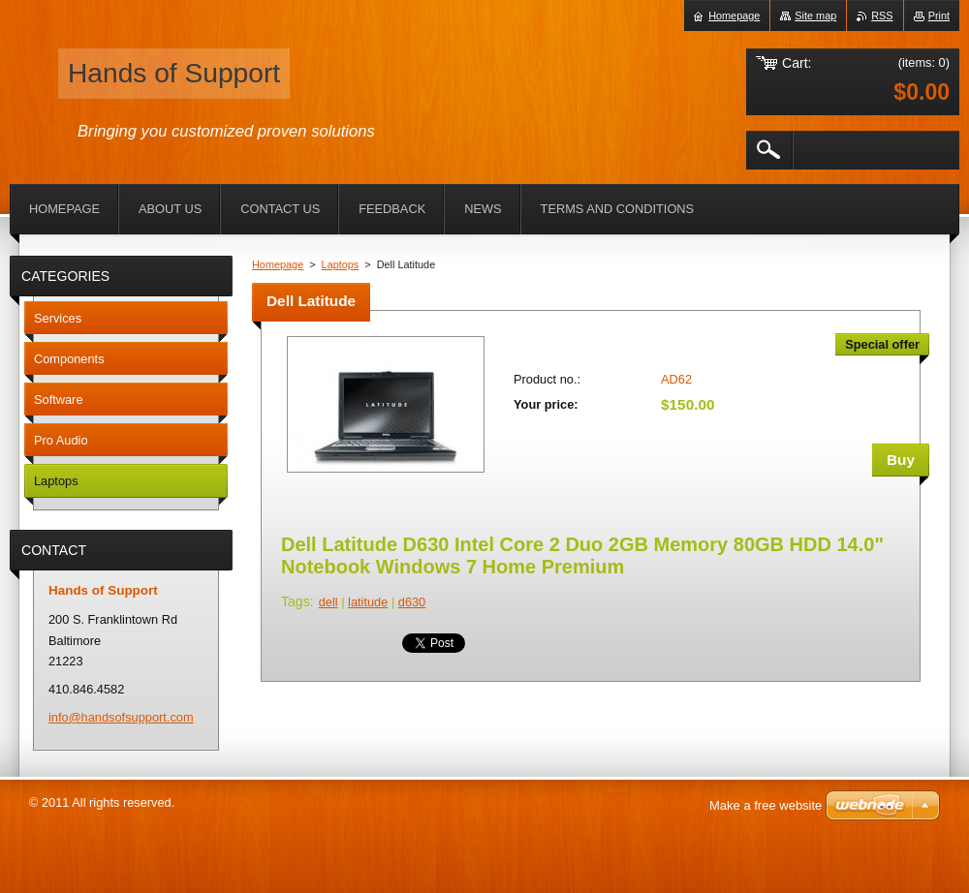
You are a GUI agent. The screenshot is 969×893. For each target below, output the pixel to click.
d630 (411, 602)
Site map (815, 15)
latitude (368, 602)
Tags (295, 601)
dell (328, 602)
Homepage (277, 264)
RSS (881, 15)
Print (939, 15)
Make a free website (765, 805)
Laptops (340, 264)
